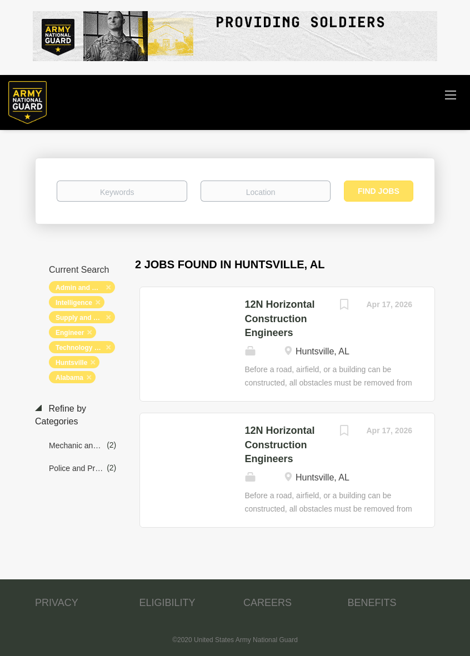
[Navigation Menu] (450, 94)
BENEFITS (372, 602)
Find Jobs (378, 191)
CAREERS (267, 602)
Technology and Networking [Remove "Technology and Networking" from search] (85, 348)
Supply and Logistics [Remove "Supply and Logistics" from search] (85, 318)
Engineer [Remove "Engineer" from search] (70, 333)
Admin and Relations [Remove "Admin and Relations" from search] (85, 288)
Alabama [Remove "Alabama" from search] (69, 378)
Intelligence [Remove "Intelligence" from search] (74, 303)
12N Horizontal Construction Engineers (280, 318)
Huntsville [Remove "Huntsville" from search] (71, 363)
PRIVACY (56, 602)
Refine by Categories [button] (60, 415)
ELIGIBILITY (167, 602)
